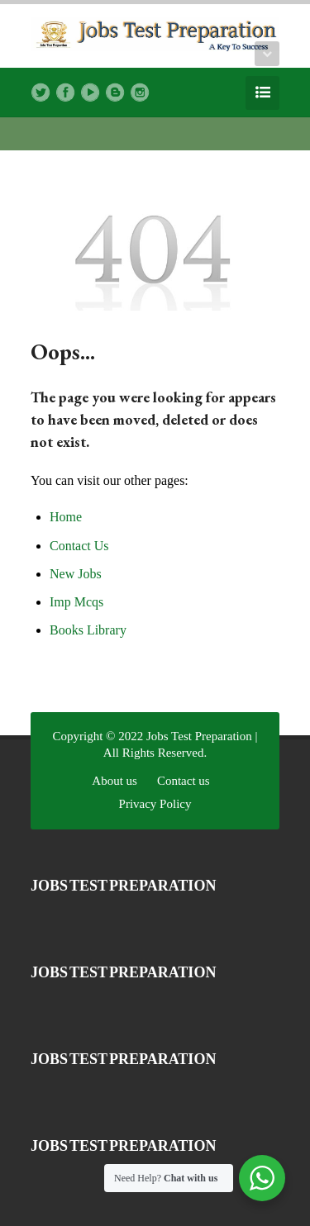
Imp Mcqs (76, 602)
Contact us (183, 780)
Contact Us (79, 546)
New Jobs (76, 574)
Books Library (88, 630)
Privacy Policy (155, 803)
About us (114, 780)
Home (66, 517)
